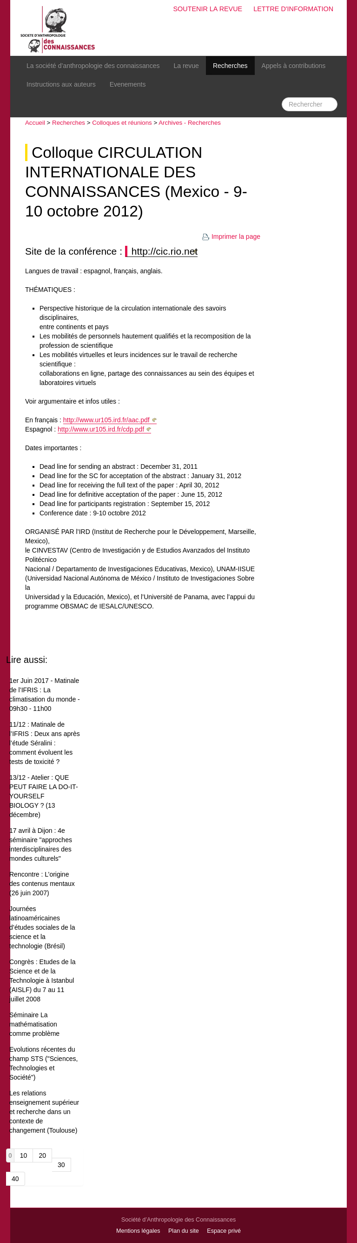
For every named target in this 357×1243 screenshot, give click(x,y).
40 (15, 1178)
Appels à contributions (294, 65)
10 (23, 1155)
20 (42, 1155)
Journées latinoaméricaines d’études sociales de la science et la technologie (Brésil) (42, 927)
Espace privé (224, 1231)
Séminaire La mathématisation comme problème (34, 1024)
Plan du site (183, 1231)
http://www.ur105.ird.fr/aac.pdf (106, 420)
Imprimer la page (231, 236)
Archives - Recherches (190, 122)
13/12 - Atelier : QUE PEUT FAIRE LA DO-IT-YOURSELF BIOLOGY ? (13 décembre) (43, 796)
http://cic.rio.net (165, 251)
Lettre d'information (293, 9)
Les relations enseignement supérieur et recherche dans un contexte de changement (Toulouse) (44, 1111)
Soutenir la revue (207, 9)
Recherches (230, 65)
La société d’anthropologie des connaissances (92, 65)
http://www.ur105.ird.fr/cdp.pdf (101, 429)
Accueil (35, 122)
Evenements (128, 84)
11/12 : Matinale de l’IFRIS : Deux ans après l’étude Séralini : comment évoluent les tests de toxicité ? (44, 743)
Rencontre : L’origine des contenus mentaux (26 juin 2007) (42, 884)
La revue (185, 65)
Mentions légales (138, 1231)
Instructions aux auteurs (61, 84)
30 (61, 1165)
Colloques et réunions (122, 122)
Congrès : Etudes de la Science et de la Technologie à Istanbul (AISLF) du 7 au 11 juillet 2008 (42, 980)
